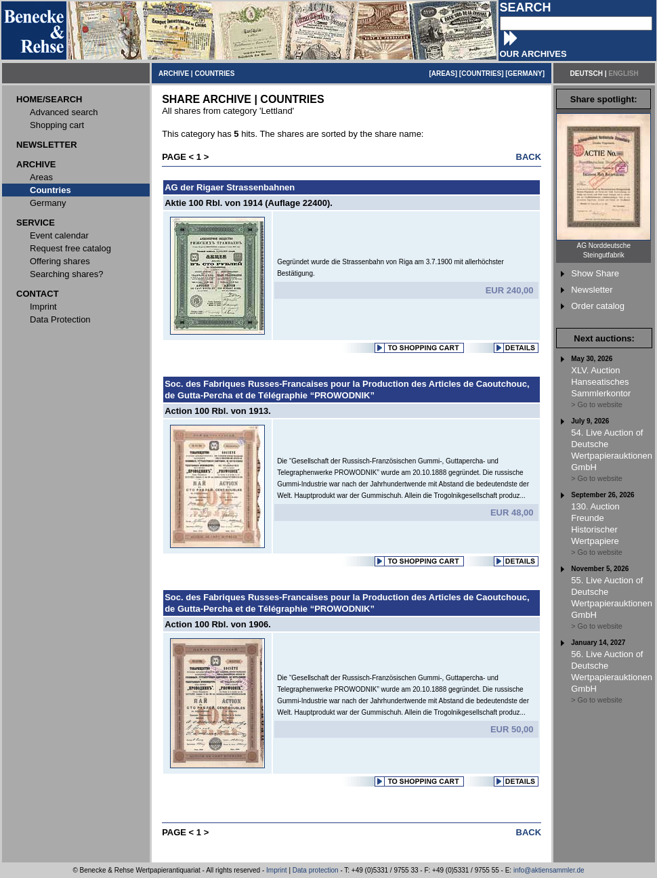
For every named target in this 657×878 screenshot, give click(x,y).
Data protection (316, 870)
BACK (529, 157)
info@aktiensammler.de (549, 870)
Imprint (276, 870)
